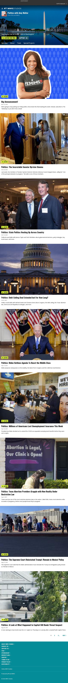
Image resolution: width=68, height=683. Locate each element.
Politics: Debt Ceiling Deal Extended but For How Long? (24, 297)
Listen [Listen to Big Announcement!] (4, 96)
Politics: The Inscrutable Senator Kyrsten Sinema (22, 167)
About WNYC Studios (8, 644)
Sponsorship (6, 653)
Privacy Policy (6, 662)
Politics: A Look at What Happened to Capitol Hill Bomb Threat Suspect (31, 624)
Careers (5, 657)
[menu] (2, 8)
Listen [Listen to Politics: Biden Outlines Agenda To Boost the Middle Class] (4, 358)
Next (64, 635)
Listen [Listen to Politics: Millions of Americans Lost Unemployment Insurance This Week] (4, 421)
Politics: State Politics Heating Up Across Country (22, 232)
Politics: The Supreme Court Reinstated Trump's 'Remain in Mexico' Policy (32, 559)
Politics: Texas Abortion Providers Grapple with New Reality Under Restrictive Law (29, 493)
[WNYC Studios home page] (15, 8)
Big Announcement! (9, 101)
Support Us (23, 38)
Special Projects (29, 43)
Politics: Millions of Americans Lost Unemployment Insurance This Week (32, 426)
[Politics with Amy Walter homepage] (5, 14)
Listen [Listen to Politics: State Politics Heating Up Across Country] (4, 227)
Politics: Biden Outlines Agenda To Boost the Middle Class (26, 362)
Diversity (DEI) (6, 655)
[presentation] (34, 61)
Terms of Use (6, 660)
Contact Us (5, 646)
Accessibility (6, 664)
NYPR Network (61, 4)
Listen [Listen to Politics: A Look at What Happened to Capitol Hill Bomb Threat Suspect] (4, 620)
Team (19, 43)
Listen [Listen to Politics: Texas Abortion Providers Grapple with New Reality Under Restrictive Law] (4, 486)
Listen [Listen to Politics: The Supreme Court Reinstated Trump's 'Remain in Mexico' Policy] (4, 554)
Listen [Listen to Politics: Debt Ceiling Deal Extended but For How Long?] (4, 292)
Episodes (5, 43)
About (12, 43)
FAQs (3, 651)
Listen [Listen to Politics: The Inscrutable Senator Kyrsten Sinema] (4, 162)
